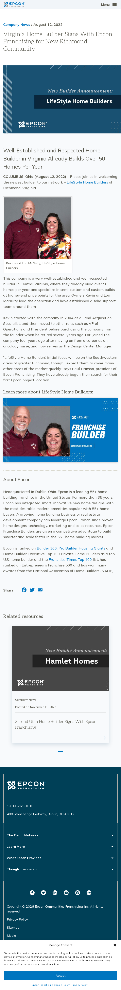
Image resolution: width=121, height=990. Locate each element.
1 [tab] (60, 751)
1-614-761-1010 (20, 806)
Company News (16, 24)
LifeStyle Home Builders (87, 182)
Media (11, 935)
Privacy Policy (79, 984)
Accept (61, 975)
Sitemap (13, 927)
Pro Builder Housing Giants (81, 548)
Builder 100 (47, 548)
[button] (115, 945)
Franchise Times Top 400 (70, 559)
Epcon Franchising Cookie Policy (51, 984)
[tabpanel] (60, 684)
